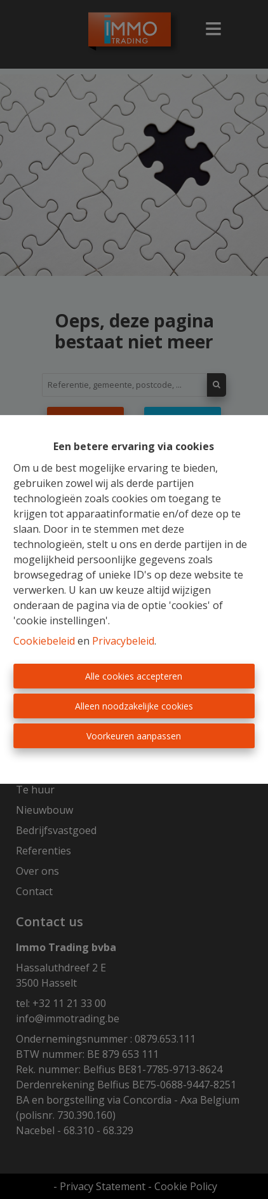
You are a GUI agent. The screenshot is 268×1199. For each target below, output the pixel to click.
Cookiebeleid (44, 641)
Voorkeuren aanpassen (133, 736)
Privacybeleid (123, 641)
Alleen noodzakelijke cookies (134, 706)
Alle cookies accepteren (133, 676)
